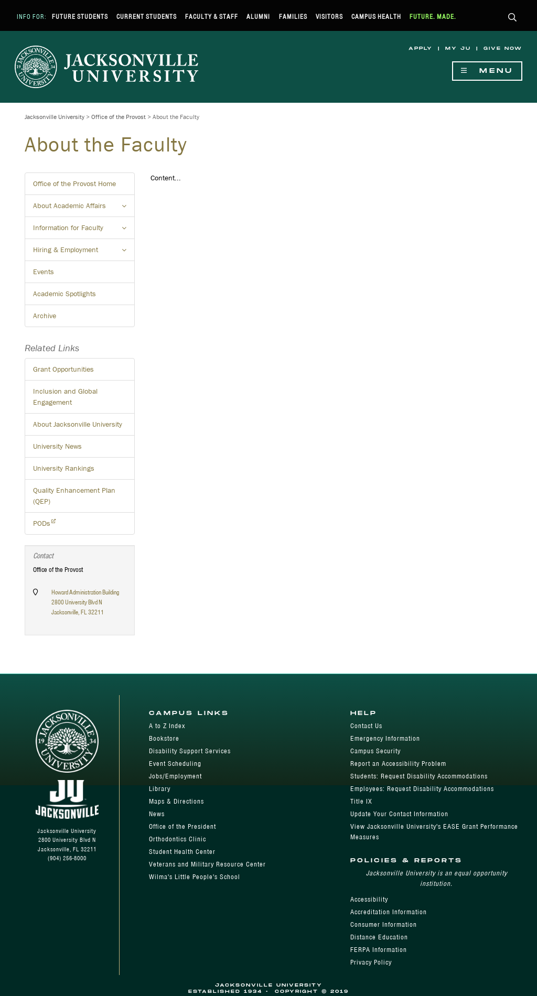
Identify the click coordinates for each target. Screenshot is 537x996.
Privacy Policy (371, 962)
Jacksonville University (54, 117)
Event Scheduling (175, 763)
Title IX (361, 801)
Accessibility (369, 899)
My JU (458, 48)
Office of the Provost (118, 117)
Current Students (146, 16)
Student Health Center (182, 851)
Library (159, 788)
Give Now (503, 48)
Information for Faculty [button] (84, 230)
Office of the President (182, 826)
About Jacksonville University (77, 424)
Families (293, 16)
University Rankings (63, 468)
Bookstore (164, 738)
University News (57, 446)
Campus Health (376, 16)
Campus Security (375, 750)
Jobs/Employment (175, 776)
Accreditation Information (388, 911)
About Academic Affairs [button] (84, 208)
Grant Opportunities (63, 369)
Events (43, 271)
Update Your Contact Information (399, 813)
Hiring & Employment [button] (84, 252)
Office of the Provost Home (74, 183)
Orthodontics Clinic (177, 839)
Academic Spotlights (64, 293)
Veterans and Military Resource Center (207, 864)
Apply (421, 48)
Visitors (329, 16)
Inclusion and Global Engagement (65, 396)
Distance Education (379, 937)
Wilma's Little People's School (194, 876)
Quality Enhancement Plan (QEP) (74, 495)
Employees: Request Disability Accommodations (422, 788)
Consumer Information (383, 924)
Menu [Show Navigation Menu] (487, 71)
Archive (44, 315)
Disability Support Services (190, 750)
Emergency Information (385, 738)
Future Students (80, 16)
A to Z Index (167, 725)
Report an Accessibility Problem (398, 763)
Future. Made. (433, 16)
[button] (512, 18)
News (157, 813)
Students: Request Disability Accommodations (419, 776)
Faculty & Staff (211, 16)
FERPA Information (378, 949)
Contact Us (366, 725)
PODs (41, 523)
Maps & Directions (176, 801)
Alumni (258, 16)
